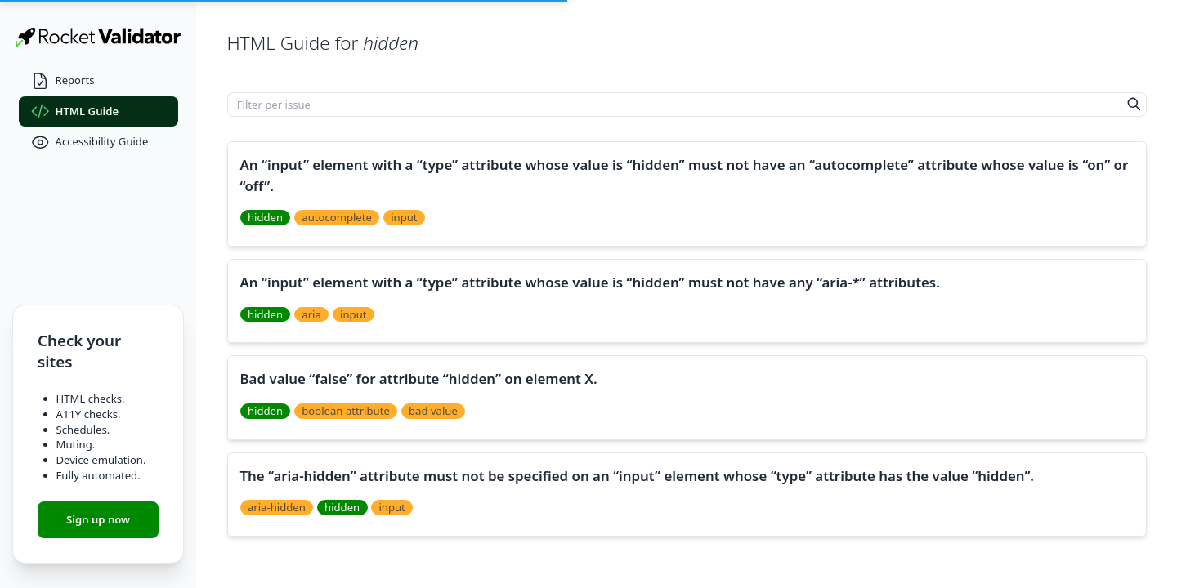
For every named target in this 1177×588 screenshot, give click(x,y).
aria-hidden (277, 507)
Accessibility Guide (90, 142)
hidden (265, 217)
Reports (63, 81)
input (404, 217)
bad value (433, 410)
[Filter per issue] (675, 104)
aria (311, 314)
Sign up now (98, 519)
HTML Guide (75, 111)
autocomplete (337, 217)
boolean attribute (345, 410)
